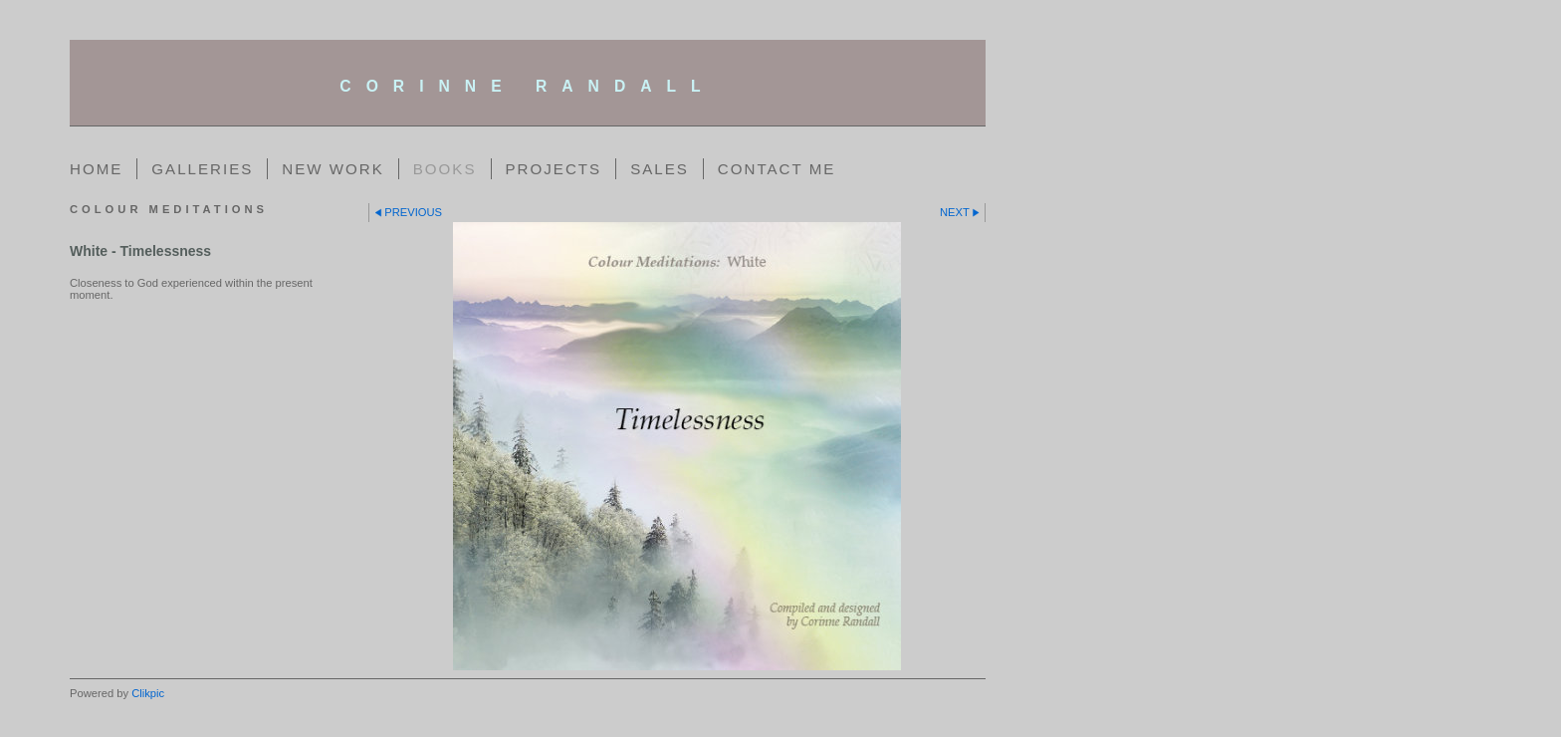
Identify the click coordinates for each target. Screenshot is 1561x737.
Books (445, 168)
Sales (659, 168)
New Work (332, 168)
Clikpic (147, 693)
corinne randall (527, 86)
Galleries (202, 168)
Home (96, 168)
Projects (554, 168)
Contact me (777, 168)
